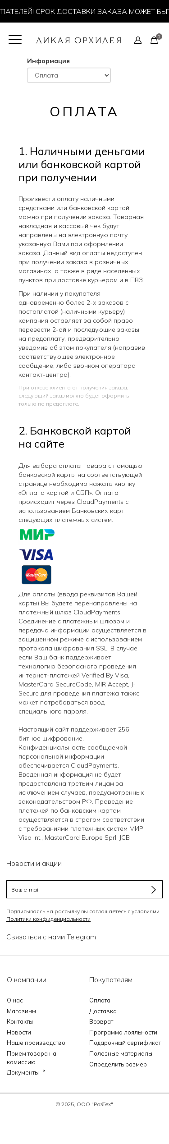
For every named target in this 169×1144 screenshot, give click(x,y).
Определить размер (118, 1064)
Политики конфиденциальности (48, 918)
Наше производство (36, 1042)
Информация (48, 61)
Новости (19, 1032)
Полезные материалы (120, 1053)
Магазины (21, 1011)
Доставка (103, 1011)
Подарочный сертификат (125, 1042)
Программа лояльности (123, 1032)
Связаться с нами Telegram (51, 936)
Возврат (101, 1021)
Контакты (20, 1021)
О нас (15, 1000)
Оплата (99, 1000)
